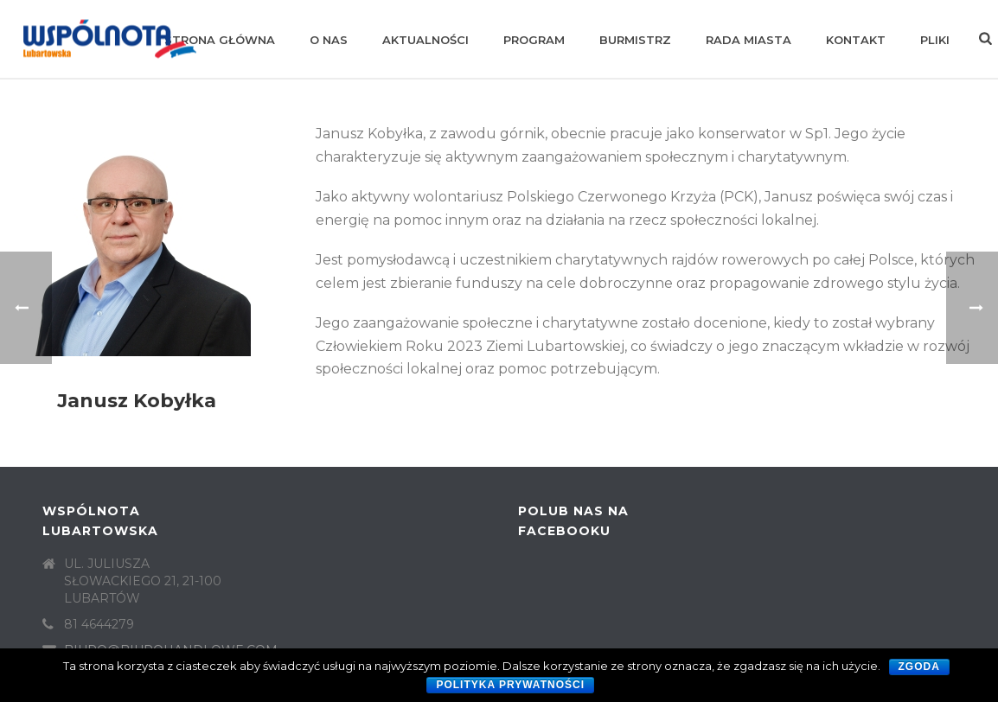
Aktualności (425, 40)
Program (534, 40)
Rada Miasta (748, 40)
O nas (329, 40)
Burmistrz (635, 40)
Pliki (935, 40)
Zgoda (919, 667)
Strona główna (219, 40)
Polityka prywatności (510, 685)
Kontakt (856, 40)
